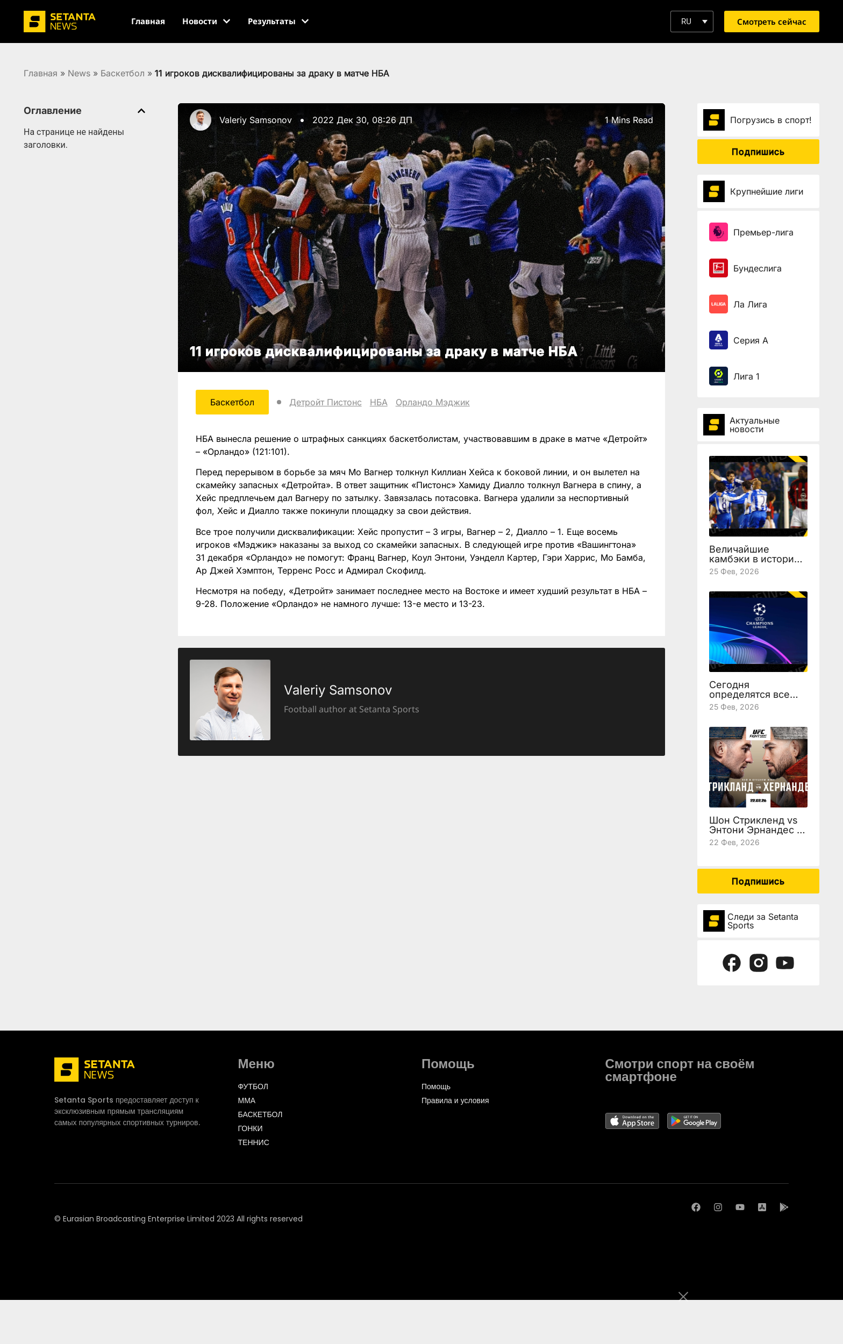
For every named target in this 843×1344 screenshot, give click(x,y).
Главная (41, 73)
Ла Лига (750, 304)
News (79, 73)
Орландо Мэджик (433, 402)
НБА (379, 402)
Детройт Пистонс (325, 402)
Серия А (750, 340)
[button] (691, 21)
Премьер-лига (763, 232)
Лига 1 (746, 376)
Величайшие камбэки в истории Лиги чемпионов (754, 559)
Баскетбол (123, 73)
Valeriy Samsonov (255, 120)
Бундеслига (757, 268)
